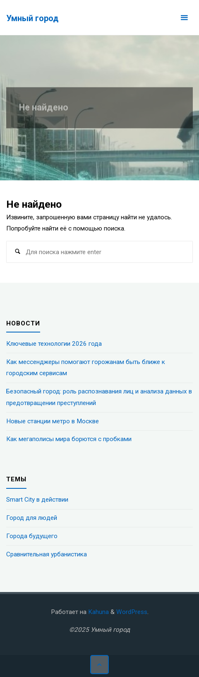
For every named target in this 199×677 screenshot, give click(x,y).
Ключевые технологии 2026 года (54, 343)
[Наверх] (99, 664)
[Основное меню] (184, 17)
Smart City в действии (37, 499)
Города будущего (32, 536)
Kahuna (97, 612)
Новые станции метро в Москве (52, 421)
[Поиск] (17, 252)
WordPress (131, 612)
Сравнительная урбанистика (46, 554)
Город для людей (31, 518)
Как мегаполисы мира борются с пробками (69, 439)
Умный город (32, 18)
